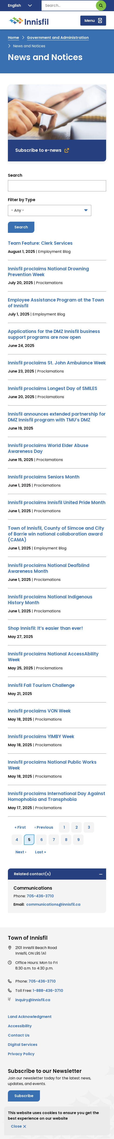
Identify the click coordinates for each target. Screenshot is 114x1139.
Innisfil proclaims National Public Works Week (52, 765)
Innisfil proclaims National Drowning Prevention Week (48, 272)
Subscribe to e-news (38, 150)
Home (13, 37)
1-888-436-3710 (48, 990)
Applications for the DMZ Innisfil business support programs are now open (54, 334)
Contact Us (18, 1035)
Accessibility (20, 1026)
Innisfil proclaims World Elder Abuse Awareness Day (48, 448)
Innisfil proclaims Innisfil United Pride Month (56, 502)
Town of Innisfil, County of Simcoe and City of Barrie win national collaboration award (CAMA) (56, 534)
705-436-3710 (40, 896)
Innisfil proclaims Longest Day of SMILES (52, 388)
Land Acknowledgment (30, 1016)
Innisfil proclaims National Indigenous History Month (50, 600)
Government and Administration (58, 37)
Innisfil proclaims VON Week (39, 711)
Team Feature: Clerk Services (40, 243)
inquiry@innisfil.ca (32, 1000)
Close (16, 1126)
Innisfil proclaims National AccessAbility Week (53, 657)
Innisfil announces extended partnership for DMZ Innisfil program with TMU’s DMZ (57, 417)
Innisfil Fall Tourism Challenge (41, 685)
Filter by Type (21, 200)
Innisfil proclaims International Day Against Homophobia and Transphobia (56, 796)
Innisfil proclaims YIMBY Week (41, 736)
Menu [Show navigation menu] (90, 20)
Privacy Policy (21, 1054)
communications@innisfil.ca (53, 904)
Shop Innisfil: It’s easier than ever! (45, 628)
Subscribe (23, 1095)
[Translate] (20, 5)
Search (15, 175)
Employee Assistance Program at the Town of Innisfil (56, 303)
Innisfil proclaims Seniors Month (43, 477)
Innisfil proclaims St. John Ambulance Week (57, 363)
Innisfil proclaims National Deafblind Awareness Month (48, 568)
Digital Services (22, 1044)
